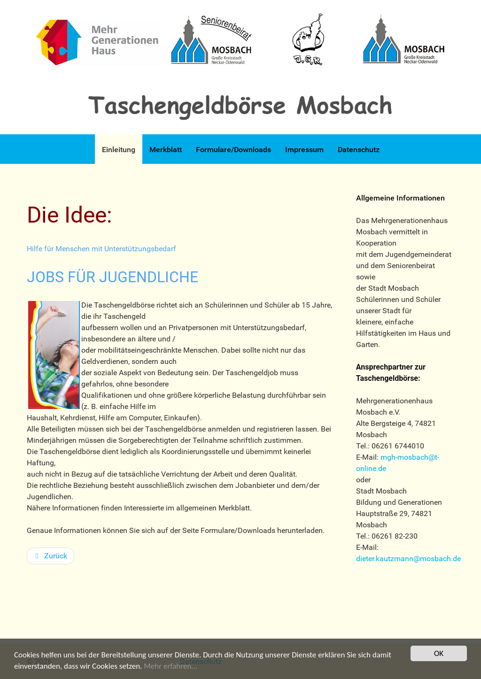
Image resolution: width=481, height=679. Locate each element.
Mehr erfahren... (170, 666)
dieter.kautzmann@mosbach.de (408, 558)
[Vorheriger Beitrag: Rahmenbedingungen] (50, 556)
